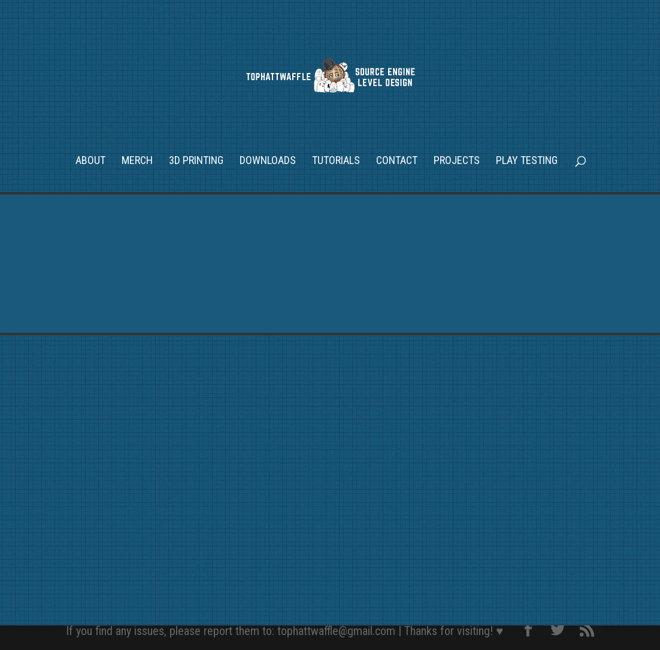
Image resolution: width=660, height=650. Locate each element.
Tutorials (336, 161)
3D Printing (196, 161)
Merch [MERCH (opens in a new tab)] (137, 161)
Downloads (268, 161)
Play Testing (527, 161)
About (90, 161)
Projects (457, 161)
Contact (396, 161)
